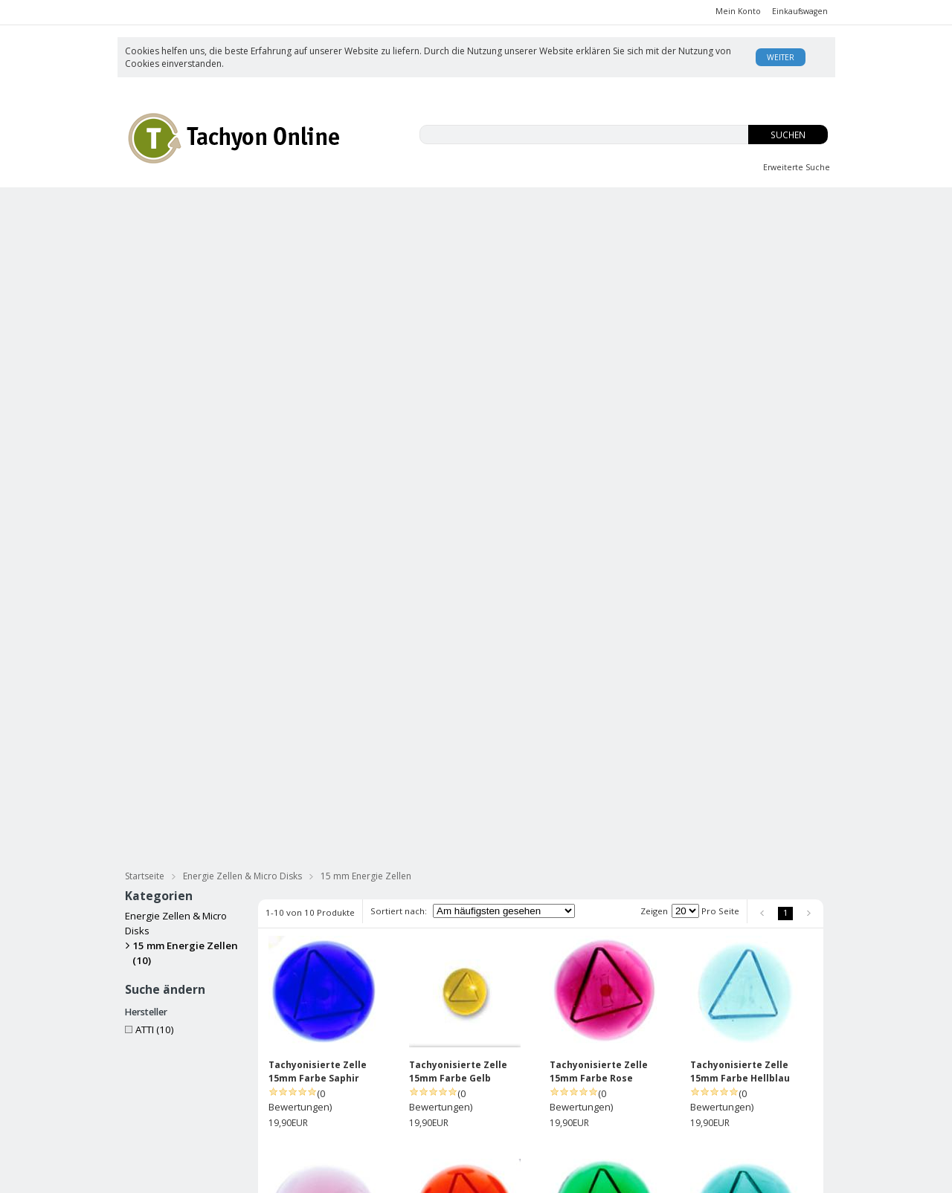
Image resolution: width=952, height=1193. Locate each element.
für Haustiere (775, 235)
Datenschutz (266, 1136)
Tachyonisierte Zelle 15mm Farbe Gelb (458, 484)
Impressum (500, 1108)
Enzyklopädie (622, 1093)
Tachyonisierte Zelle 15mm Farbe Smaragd (741, 707)
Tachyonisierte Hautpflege (207, 235)
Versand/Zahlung (514, 1079)
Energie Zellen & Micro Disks (597, 263)
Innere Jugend (491, 207)
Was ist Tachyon (628, 1064)
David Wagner (623, 1079)
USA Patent (618, 1108)
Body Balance (758, 207)
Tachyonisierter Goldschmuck (410, 263)
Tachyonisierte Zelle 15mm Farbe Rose (599, 484)
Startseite (144, 288)
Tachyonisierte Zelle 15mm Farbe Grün (599, 707)
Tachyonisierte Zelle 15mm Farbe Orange (458, 707)
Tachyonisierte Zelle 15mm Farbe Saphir (317, 484)
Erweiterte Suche (796, 167)
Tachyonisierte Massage (370, 235)
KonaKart (336, 1175)
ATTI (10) (149, 442)
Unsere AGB (503, 1064)
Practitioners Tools (759, 263)
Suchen (788, 135)
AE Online (433, 1175)
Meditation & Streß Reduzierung (624, 235)
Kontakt (609, 1123)
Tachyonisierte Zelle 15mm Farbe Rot (317, 930)
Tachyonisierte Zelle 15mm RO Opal (458, 930)
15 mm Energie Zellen (366, 288)
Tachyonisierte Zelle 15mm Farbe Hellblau (740, 484)
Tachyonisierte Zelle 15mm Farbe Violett (317, 707)
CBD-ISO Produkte (204, 207)
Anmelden (409, 1079)
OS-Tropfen (624, 207)
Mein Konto (738, 11)
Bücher (488, 235)
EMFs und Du (353, 207)
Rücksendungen (512, 1093)
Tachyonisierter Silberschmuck (219, 263)
